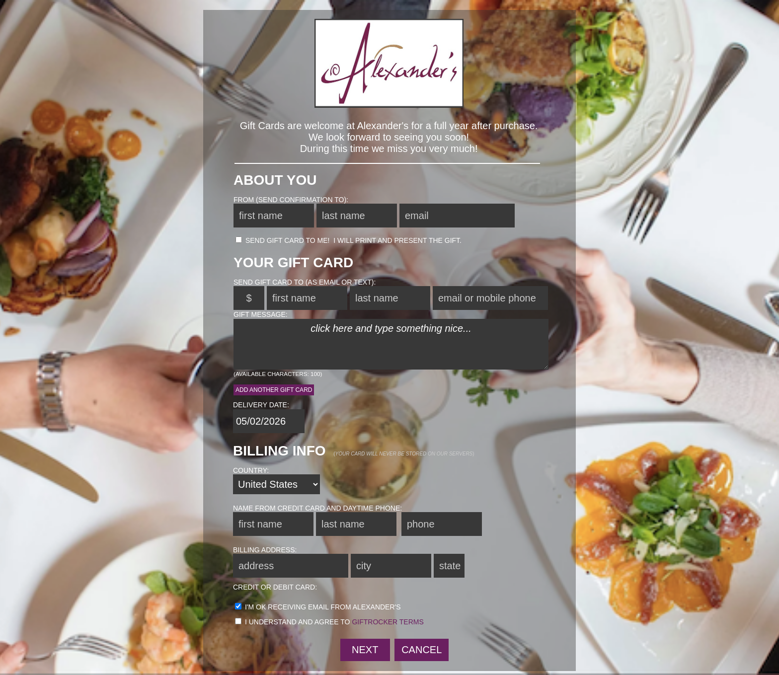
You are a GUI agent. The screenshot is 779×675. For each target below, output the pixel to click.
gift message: (261, 314)
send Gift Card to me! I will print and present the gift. (348, 240)
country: (251, 470)
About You (275, 180)
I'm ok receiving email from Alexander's (318, 607)
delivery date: (261, 405)
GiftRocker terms (387, 622)
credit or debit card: (275, 587)
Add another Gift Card (273, 389)
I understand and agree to (329, 622)
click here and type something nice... (391, 344)
